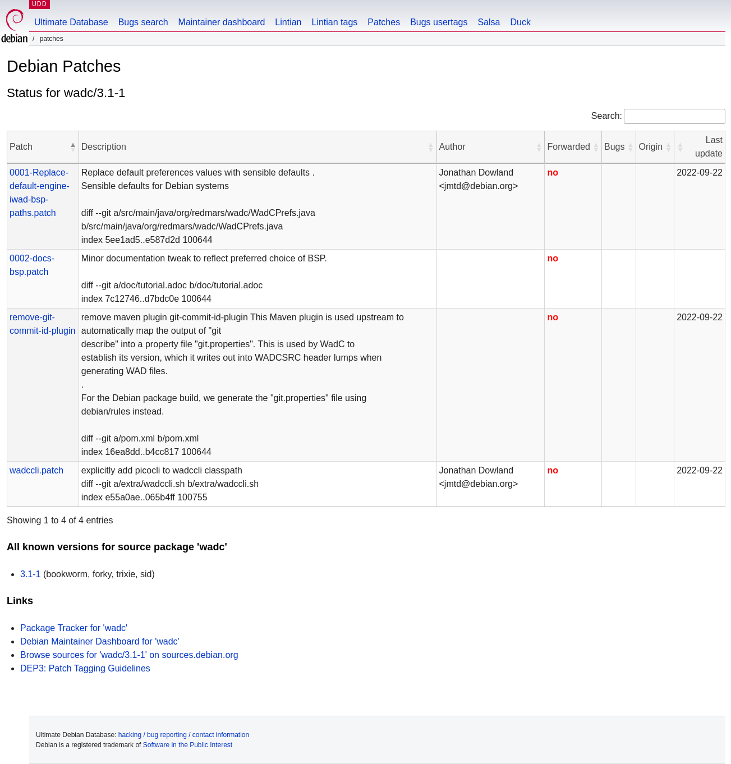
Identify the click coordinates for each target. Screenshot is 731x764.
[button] (73, 147)
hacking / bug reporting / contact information (183, 735)
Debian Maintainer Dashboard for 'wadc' (100, 641)
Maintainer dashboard (221, 22)
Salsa (488, 22)
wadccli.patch (36, 470)
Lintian (288, 22)
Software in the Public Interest (187, 745)
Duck (520, 22)
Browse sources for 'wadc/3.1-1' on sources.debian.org (129, 655)
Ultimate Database (71, 22)
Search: (606, 116)
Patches (383, 22)
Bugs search (143, 22)
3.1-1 (30, 574)
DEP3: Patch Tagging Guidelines (85, 668)
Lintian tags (334, 22)
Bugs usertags (438, 22)
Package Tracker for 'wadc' (73, 628)
